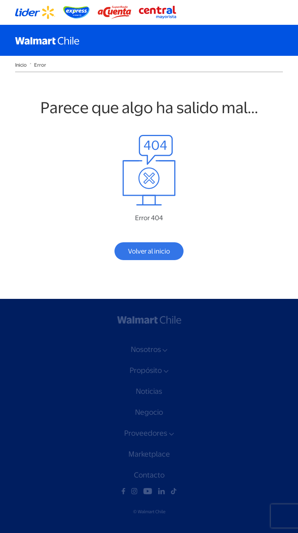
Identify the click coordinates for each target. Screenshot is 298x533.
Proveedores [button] (145, 433)
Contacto (149, 475)
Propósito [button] (146, 370)
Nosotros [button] (146, 349)
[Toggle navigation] (275, 40)
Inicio (21, 65)
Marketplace (149, 454)
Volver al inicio (149, 251)
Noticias (149, 391)
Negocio (149, 412)
